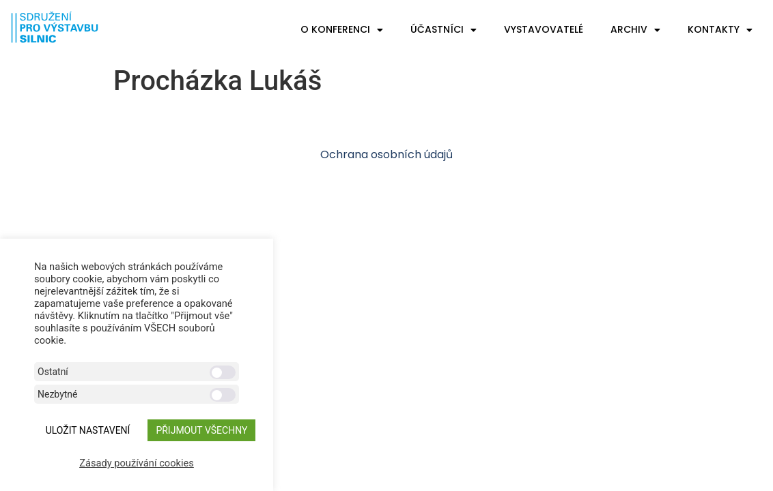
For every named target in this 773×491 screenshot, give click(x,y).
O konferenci (341, 30)
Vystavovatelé (543, 29)
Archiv (635, 30)
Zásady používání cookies (136, 463)
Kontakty (720, 30)
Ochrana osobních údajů (386, 154)
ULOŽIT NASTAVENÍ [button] (88, 430)
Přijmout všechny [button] (201, 430)
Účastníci (443, 30)
